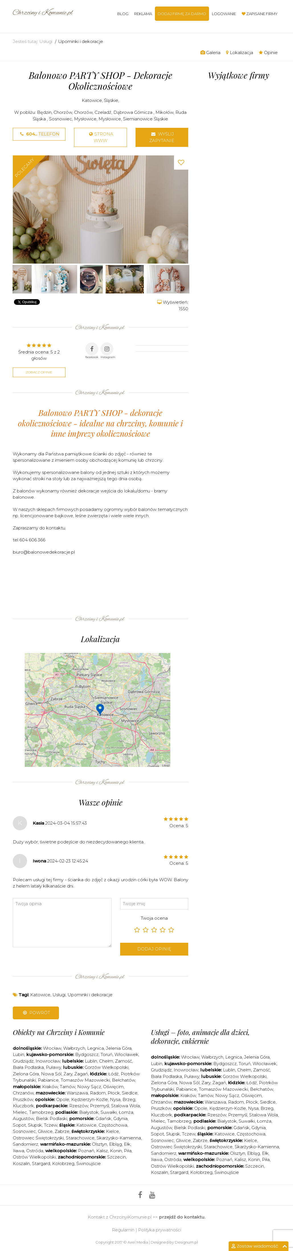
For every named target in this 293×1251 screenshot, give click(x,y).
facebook (91, 350)
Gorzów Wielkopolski (106, 1067)
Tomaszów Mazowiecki (85, 1080)
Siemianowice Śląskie (145, 119)
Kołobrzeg (63, 1163)
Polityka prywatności (159, 1229)
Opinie (268, 52)
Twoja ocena (154, 918)
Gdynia (120, 1118)
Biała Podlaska (28, 1067)
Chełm (106, 1061)
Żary (67, 1074)
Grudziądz (23, 1061)
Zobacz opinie (39, 372)
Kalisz (102, 1150)
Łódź (113, 1074)
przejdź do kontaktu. (182, 1217)
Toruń (106, 1054)
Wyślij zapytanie (161, 137)
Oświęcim (113, 1086)
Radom (98, 1093)
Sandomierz (25, 1144)
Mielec (20, 1112)
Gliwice (45, 1131)
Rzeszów (78, 1105)
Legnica (95, 1048)
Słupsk (35, 1125)
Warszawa (77, 1093)
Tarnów (67, 1086)
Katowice (92, 100)
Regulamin (123, 1229)
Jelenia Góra (119, 1048)
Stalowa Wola (125, 1105)
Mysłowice (85, 119)
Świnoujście (88, 1163)
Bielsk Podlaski (51, 1118)
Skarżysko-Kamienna (119, 1138)
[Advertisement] (116, 589)
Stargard (41, 1163)
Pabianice (48, 1080)
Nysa (115, 1099)
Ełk (127, 1144)
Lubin (18, 1054)
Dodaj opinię (154, 949)
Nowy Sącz (89, 1086)
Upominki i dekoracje (80, 41)
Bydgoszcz (87, 1054)
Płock (114, 1093)
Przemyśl (99, 1105)
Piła (128, 1150)
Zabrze (62, 1131)
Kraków (50, 1086)
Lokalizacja (239, 52)
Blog (122, 13)
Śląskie (111, 100)
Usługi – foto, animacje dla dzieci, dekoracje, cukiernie (200, 1036)
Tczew (50, 1125)
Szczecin (116, 1157)
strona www (100, 137)
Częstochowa (113, 1125)
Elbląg (115, 1144)
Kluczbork (23, 1105)
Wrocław (52, 1048)
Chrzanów (23, 1093)
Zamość (123, 1061)
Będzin (44, 112)
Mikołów (164, 112)
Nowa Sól (51, 1074)
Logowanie (224, 13)
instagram (108, 350)
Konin (116, 1150)
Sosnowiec (60, 119)
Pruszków (23, 1099)
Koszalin (21, 1163)
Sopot (19, 1125)
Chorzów (63, 112)
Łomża (126, 1112)
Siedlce (130, 1093)
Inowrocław (48, 1061)
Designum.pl (186, 1242)
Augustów (23, 1118)
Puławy (53, 1067)
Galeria (210, 52)
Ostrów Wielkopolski (34, 1157)
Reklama (143, 13)
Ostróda (34, 1150)
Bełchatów (123, 1080)
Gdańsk (103, 1118)
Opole (62, 1099)
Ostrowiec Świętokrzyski (38, 1138)
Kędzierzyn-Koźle (89, 1099)
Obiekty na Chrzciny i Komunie (59, 1032)
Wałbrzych (74, 1048)
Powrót (36, 1012)
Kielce (112, 1131)
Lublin (91, 1061)
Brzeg (128, 1099)
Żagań (81, 1074)
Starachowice (80, 1138)
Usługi (45, 41)
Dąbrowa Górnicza (133, 112)
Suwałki (109, 1112)
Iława (18, 1150)
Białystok (89, 1112)
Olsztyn (99, 1144)
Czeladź (103, 112)
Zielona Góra (26, 1074)
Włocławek (126, 1054)
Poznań (86, 1150)
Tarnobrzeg (41, 1112)
